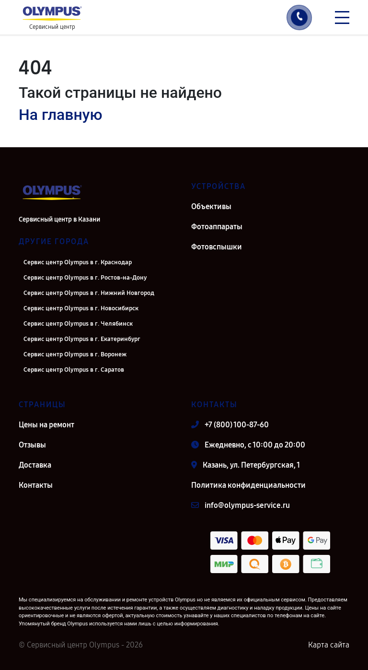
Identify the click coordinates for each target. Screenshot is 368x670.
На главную (60, 115)
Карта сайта (328, 644)
